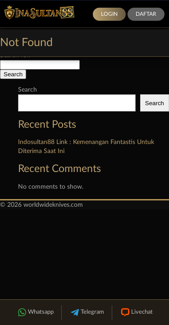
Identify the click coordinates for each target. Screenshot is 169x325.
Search (27, 90)
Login (109, 14)
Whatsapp (35, 312)
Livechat (136, 312)
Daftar (146, 14)
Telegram (86, 312)
